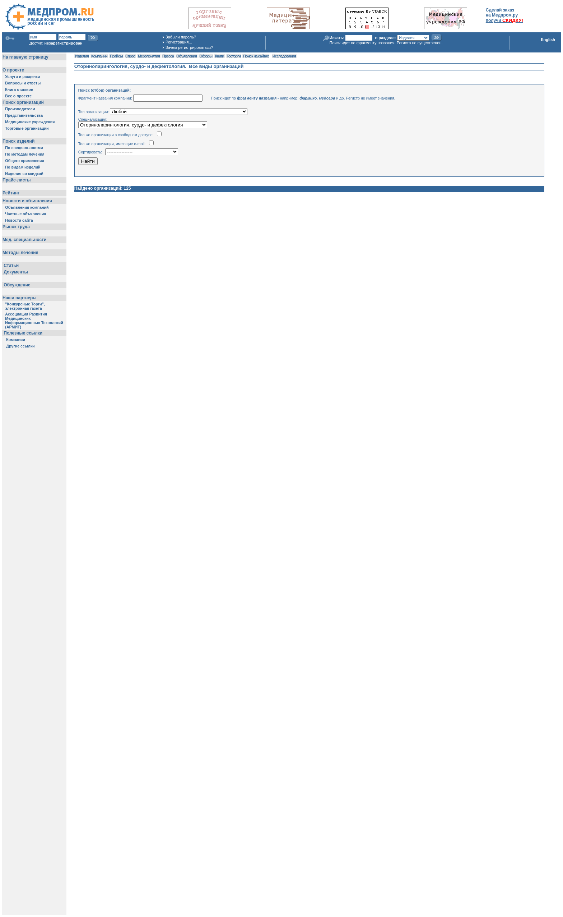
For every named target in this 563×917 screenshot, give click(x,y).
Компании (99, 56)
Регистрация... (179, 42)
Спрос (130, 56)
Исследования (284, 56)
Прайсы (116, 56)
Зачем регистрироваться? (189, 47)
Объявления (186, 56)
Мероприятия (148, 56)
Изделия (81, 56)
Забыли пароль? (181, 37)
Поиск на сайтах (255, 56)
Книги (219, 56)
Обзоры (206, 56)
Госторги (233, 56)
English (548, 39)
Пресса (168, 56)
